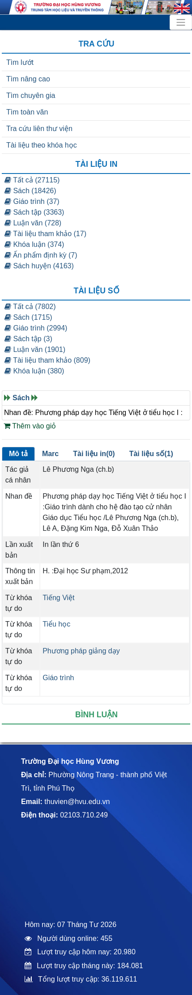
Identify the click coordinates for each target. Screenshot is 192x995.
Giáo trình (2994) (35, 328)
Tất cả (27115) (32, 180)
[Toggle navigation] (181, 22)
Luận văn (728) (32, 223)
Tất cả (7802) (30, 306)
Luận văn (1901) (34, 349)
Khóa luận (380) (34, 371)
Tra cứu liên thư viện (39, 128)
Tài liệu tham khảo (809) (47, 360)
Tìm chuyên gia (30, 95)
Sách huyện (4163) (39, 266)
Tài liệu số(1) (151, 453)
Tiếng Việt (58, 597)
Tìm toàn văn (27, 112)
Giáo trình (58, 678)
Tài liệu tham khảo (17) (45, 233)
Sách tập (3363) (34, 212)
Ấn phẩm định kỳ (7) (40, 255)
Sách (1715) (28, 317)
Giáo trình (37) (32, 201)
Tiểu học (56, 624)
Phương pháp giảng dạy (81, 651)
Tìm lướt (20, 62)
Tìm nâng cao (28, 79)
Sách (21, 398)
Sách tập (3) (28, 339)
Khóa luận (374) (34, 244)
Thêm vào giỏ (30, 426)
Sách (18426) (30, 191)
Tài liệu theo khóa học (41, 145)
